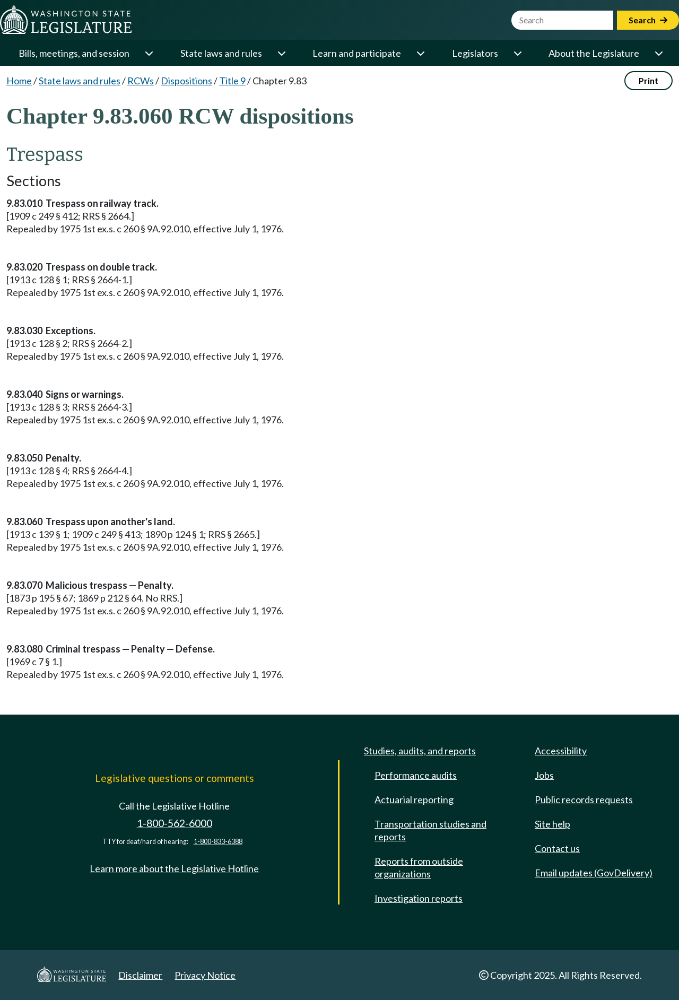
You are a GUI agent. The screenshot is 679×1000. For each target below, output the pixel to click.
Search (648, 20)
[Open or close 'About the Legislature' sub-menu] (658, 53)
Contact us (557, 848)
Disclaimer (140, 975)
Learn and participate (356, 53)
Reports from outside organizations (419, 867)
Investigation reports (419, 898)
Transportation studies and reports (430, 830)
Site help (552, 824)
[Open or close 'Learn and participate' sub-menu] (420, 53)
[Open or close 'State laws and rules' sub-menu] (281, 53)
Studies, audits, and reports (420, 750)
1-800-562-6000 (174, 823)
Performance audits (416, 775)
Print (648, 80)
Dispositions (186, 80)
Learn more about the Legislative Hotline (174, 868)
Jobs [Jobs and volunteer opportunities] (544, 775)
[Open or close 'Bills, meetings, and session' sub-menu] (148, 53)
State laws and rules (221, 53)
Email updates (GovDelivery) (593, 873)
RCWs (140, 80)
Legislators (475, 53)
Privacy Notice (205, 975)
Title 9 (232, 80)
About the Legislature (594, 53)
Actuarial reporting (414, 799)
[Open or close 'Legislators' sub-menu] (517, 53)
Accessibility (561, 750)
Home (19, 80)
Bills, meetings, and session (74, 53)
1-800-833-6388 (218, 842)
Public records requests (584, 799)
